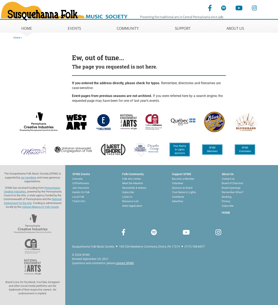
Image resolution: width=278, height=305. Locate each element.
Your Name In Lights (184, 192)
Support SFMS (181, 174)
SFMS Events (81, 174)
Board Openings (231, 187)
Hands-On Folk (81, 192)
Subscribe (128, 192)
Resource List (130, 201)
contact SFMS (124, 263)
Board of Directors (232, 183)
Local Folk (78, 196)
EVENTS (74, 28)
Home (16, 37)
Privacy (226, 201)
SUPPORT (183, 28)
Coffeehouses (80, 183)
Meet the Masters (132, 183)
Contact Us (228, 178)
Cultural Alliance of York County (40, 206)
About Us (228, 174)
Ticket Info (78, 201)
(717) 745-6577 (194, 246)
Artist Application (132, 205)
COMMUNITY (128, 28)
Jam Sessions (80, 187)
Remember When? (232, 192)
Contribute (178, 196)
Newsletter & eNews (134, 187)
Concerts (77, 178)
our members (28, 177)
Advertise (177, 201)
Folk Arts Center (131, 178)
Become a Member (183, 178)
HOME (26, 28)
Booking (226, 196)
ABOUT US (235, 28)
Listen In (127, 196)
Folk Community (133, 174)
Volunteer (177, 183)
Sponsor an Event (182, 187)
